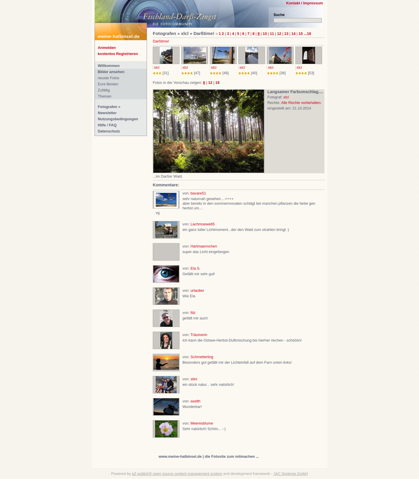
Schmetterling (202, 357)
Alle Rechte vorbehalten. (301, 102)
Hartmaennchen (204, 246)
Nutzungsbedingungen (118, 119)
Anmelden (107, 47)
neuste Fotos (108, 78)
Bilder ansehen (111, 72)
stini (194, 379)
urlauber (197, 290)
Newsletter (107, 113)
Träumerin (199, 335)
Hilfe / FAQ (107, 125)
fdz (193, 312)
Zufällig (104, 90)
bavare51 (198, 193)
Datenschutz (109, 131)
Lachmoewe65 (203, 224)
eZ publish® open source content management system (177, 473)
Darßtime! (161, 41)
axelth (195, 401)
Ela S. (195, 268)
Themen (104, 96)
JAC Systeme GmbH (291, 473)
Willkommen (109, 65)
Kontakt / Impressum (304, 3)
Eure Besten (108, 84)
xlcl (156, 67)
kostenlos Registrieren (118, 54)
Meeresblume (202, 423)
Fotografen (107, 107)
